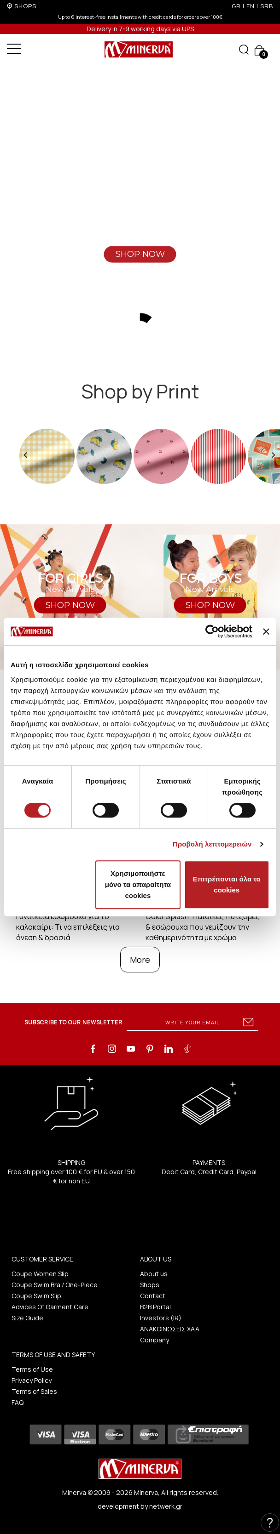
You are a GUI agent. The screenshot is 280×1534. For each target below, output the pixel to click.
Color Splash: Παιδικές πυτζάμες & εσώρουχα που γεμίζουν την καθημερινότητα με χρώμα (203, 927)
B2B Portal (155, 1306)
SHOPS (25, 6)
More (140, 959)
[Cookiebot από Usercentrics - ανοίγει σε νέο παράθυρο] (212, 631)
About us (154, 1273)
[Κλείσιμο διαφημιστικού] (266, 631)
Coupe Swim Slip (36, 1295)
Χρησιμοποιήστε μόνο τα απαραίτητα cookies (138, 884)
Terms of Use (32, 1369)
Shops (149, 1284)
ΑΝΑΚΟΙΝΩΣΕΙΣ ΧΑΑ (169, 1328)
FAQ (17, 1402)
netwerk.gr (165, 1506)
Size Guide (27, 1317)
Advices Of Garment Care (50, 1306)
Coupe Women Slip (40, 1273)
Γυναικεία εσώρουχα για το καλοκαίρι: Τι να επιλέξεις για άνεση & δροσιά (68, 927)
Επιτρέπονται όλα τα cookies (227, 884)
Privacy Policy (32, 1380)
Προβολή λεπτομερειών (212, 844)
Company (154, 1339)
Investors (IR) (160, 1317)
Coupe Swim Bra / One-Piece (55, 1284)
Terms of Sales (34, 1391)
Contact (152, 1295)
